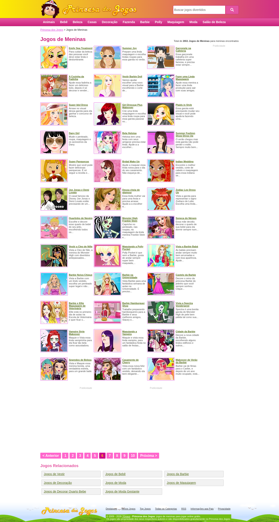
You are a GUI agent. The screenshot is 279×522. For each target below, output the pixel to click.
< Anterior (51, 455)
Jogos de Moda (115, 483)
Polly (158, 22)
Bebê (63, 22)
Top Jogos (145, 508)
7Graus (126, 516)
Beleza (77, 22)
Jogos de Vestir (54, 474)
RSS (183, 508)
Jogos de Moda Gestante (122, 491)
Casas (92, 22)
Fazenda (129, 22)
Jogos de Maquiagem (181, 483)
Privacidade (224, 508)
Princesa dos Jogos (90, 9)
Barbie (145, 22)
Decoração (109, 22)
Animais (49, 22)
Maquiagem (175, 22)
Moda (193, 22)
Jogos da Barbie (178, 474)
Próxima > (148, 455)
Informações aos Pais (202, 508)
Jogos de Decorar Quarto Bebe (65, 491)
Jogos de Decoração (58, 483)
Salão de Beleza (214, 22)
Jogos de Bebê (115, 474)
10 (133, 455)
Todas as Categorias (166, 508)
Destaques (111, 508)
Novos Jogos (129, 508)
